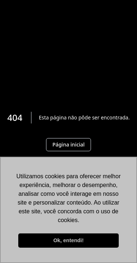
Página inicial (68, 144)
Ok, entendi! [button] (68, 240)
